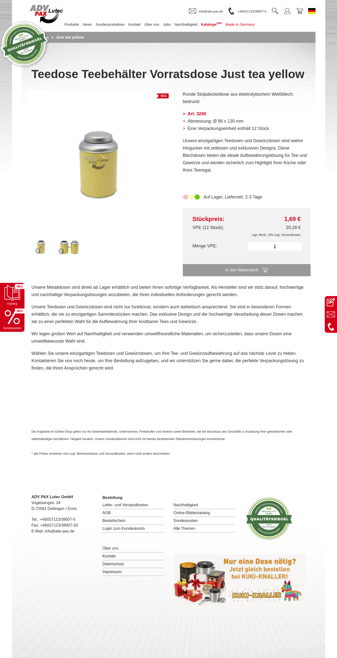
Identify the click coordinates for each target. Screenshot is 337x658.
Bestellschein (114, 521)
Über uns (110, 548)
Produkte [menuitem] (79, 24)
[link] (206, 11)
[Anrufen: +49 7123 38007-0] (331, 327)
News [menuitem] (94, 24)
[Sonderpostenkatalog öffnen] (12, 319)
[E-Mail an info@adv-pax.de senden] (331, 314)
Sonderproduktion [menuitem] (117, 24)
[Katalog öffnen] (12, 295)
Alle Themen (185, 528)
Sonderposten (186, 521)
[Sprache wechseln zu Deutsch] (311, 11)
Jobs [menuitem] (174, 24)
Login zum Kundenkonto (124, 528)
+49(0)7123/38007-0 (57, 519)
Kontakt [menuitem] (142, 24)
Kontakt (109, 556)
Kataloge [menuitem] (219, 23)
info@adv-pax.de (59, 531)
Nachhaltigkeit (186, 505)
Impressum (112, 572)
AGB (107, 513)
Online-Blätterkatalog (192, 513)
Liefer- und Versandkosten (125, 505)
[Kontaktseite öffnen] (331, 302)
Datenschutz (113, 564)
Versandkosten (291, 235)
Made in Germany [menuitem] (247, 24)
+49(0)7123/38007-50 (59, 525)
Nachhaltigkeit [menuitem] (193, 24)
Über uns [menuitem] (159, 24)
